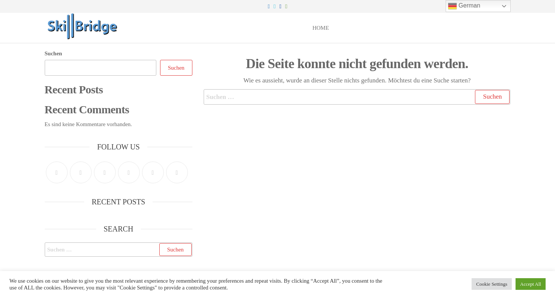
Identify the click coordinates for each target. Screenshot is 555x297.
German (464, 6)
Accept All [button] (530, 284)
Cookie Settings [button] (491, 284)
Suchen (53, 53)
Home (320, 28)
